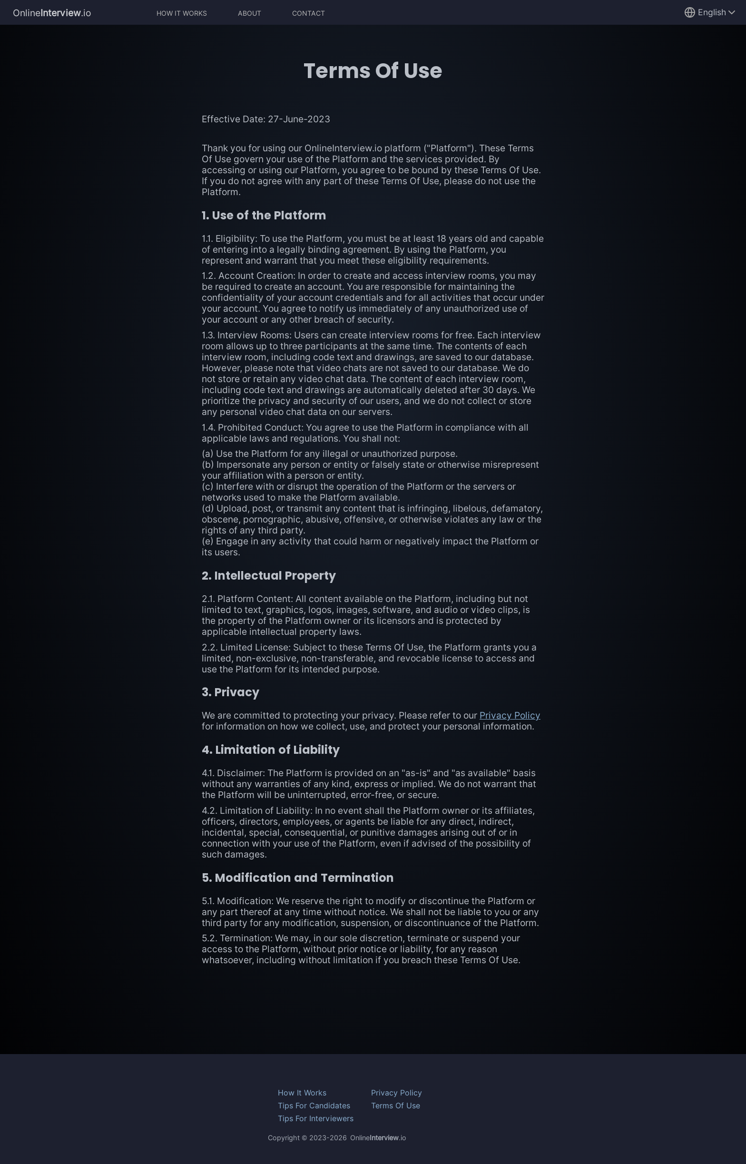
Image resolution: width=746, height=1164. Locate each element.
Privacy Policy (510, 715)
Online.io (52, 12)
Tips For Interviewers (315, 1118)
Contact (308, 13)
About (249, 13)
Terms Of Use (395, 1105)
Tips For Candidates (314, 1105)
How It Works (182, 13)
